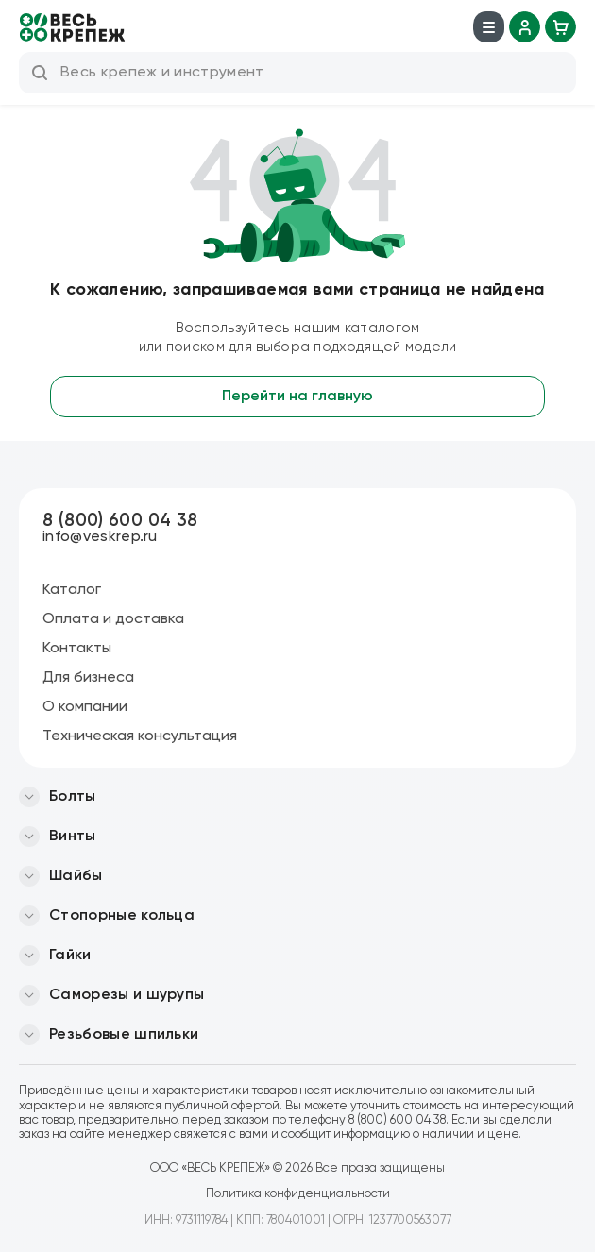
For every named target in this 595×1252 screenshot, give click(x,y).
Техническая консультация (139, 736)
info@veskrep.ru (100, 537)
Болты (72, 796)
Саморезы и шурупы (126, 995)
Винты (72, 836)
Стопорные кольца (122, 915)
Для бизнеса (88, 677)
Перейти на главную (297, 396)
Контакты (76, 648)
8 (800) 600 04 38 (119, 521)
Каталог (71, 590)
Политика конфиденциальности (298, 1194)
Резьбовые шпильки (123, 1034)
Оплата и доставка (113, 619)
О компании (85, 707)
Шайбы (76, 876)
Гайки (70, 955)
